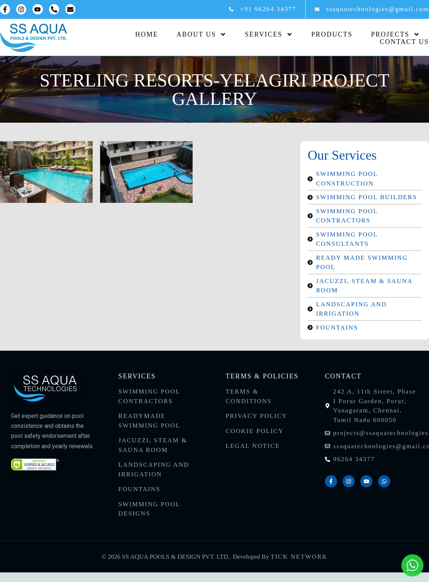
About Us (201, 34)
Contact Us (404, 41)
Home (146, 34)
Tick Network (299, 556)
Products (332, 34)
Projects (395, 34)
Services (269, 34)
